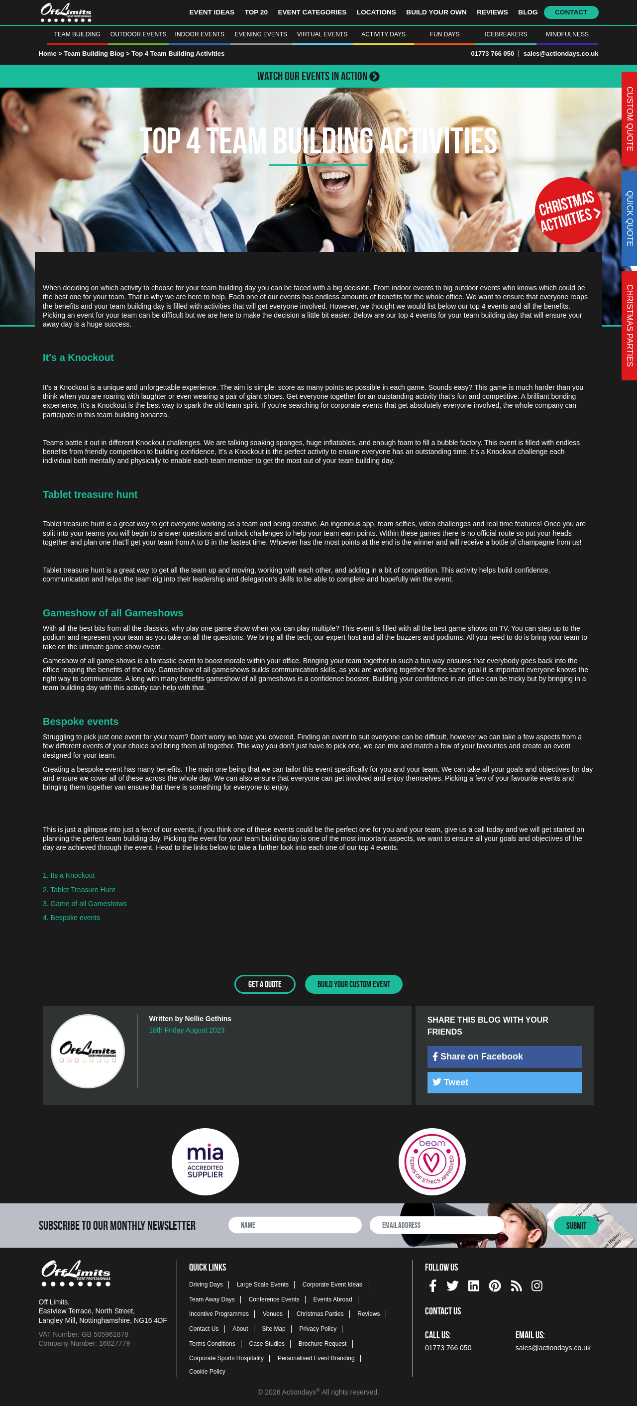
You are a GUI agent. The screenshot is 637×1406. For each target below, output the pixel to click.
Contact (571, 12)
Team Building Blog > (97, 53)
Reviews (492, 12)
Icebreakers (506, 34)
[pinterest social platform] (495, 1283)
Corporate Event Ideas (332, 1284)
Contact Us (203, 1328)
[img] (435, 1055)
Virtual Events (322, 34)
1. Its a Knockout (69, 875)
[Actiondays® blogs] (516, 1283)
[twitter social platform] (452, 1283)
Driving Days (206, 1284)
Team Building (77, 34)
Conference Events (274, 1298)
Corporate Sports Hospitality (226, 1357)
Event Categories (312, 12)
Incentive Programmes (219, 1313)
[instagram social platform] (536, 1283)
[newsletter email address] (437, 1224)
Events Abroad (333, 1298)
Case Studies (267, 1342)
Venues (273, 1313)
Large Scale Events (263, 1284)
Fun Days (445, 34)
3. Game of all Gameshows (85, 904)
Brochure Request (323, 1342)
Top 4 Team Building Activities (177, 53)
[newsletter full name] (295, 1224)
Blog (527, 12)
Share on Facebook (477, 1056)
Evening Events (261, 34)
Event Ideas (212, 12)
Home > (50, 53)
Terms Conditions (212, 1342)
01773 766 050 (492, 53)
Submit (576, 1225)
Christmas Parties (320, 1313)
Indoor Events (199, 34)
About (240, 1328)
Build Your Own (436, 12)
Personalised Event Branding (316, 1357)
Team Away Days (212, 1298)
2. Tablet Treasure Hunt (79, 890)
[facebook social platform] (433, 1283)
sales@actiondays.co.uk (561, 53)
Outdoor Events (138, 34)
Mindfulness (567, 34)
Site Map (273, 1328)
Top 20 (256, 12)
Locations (376, 12)
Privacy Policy (318, 1328)
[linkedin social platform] (473, 1283)
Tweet (450, 1081)
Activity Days (383, 34)
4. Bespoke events (72, 918)
